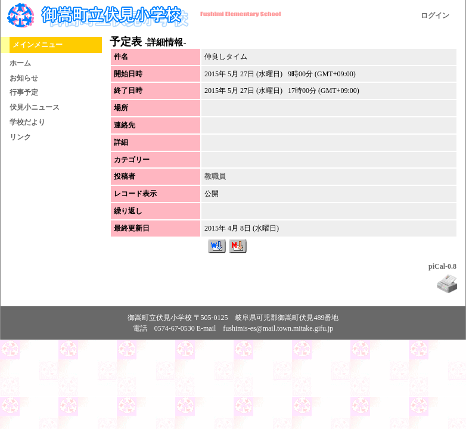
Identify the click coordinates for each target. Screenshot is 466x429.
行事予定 (24, 92)
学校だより (27, 122)
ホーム (20, 63)
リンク (20, 137)
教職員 (215, 176)
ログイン (435, 15)
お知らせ (24, 78)
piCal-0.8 (442, 266)
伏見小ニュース (35, 107)
